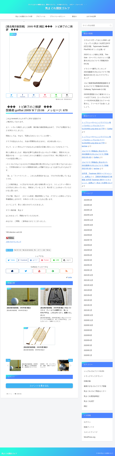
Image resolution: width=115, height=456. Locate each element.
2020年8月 (88, 335)
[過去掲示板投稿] (28, 250)
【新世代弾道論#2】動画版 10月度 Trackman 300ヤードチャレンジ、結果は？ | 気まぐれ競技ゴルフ (97, 180)
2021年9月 (88, 290)
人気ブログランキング (13, 242)
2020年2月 (88, 350)
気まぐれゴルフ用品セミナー (95, 391)
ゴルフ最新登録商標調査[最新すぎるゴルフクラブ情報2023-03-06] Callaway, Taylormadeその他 (97, 86)
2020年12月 (88, 315)
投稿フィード (89, 427)
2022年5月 (88, 250)
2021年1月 (88, 310)
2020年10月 (88, 325)
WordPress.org (89, 437)
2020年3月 (88, 345)
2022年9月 (88, 230)
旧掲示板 (9, 250)
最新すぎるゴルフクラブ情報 (95, 386)
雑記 (48, 250)
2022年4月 (88, 255)
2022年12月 (88, 215)
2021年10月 (88, 285)
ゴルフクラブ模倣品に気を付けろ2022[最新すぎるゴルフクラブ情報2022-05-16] (95, 154)
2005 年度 (18, 250)
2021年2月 (88, 305)
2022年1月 (88, 270)
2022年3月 (88, 260)
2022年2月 (88, 265)
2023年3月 (88, 205)
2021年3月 (88, 300)
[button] (110, 25)
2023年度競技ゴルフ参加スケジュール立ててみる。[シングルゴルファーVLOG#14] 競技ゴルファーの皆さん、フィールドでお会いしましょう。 (97, 100)
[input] (97, 25)
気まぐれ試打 (89, 401)
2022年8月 (88, 235)
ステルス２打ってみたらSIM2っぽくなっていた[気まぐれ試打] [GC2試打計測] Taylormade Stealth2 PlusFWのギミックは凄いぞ (97, 44)
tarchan (84, 146)
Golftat (109, 129)
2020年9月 (88, 330)
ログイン (87, 422)
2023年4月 (88, 200)
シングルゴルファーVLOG (94, 371)
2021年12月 (88, 275)
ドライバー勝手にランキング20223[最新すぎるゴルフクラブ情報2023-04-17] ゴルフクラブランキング (97, 73)
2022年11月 (88, 220)
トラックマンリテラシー (93, 376)
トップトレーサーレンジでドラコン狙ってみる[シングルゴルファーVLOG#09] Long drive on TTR (96, 126)
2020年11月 (88, 320)
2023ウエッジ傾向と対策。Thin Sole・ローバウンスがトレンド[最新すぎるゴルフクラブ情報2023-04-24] (97, 59)
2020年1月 (88, 355)
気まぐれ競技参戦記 (91, 396)
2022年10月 (88, 225)
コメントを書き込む (39, 357)
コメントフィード (91, 432)
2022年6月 (88, 245)
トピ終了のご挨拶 (40, 250)
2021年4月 (88, 295)
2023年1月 (88, 210)
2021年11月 (88, 280)
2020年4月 (88, 340)
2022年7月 (88, 240)
